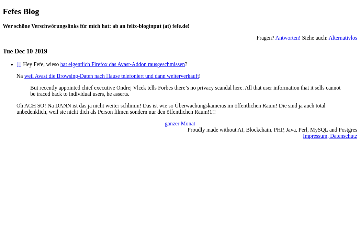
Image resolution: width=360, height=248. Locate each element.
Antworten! (288, 38)
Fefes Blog (21, 11)
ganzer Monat (180, 123)
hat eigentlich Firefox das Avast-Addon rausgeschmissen (122, 64)
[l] (19, 64)
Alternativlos (342, 38)
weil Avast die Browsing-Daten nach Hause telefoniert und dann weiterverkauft (111, 76)
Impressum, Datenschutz (330, 136)
